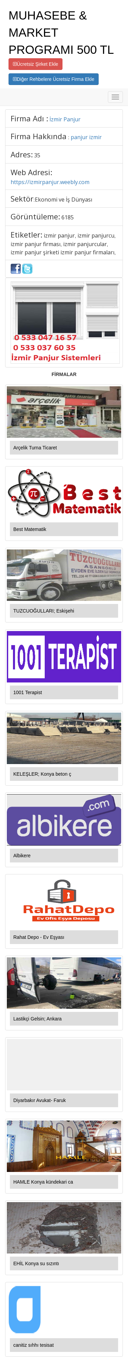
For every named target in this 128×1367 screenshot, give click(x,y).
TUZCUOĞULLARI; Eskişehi (43, 611)
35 (37, 155)
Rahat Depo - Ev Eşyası (38, 937)
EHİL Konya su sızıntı (36, 1263)
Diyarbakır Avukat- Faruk (39, 1100)
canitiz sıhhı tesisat (33, 1345)
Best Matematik (29, 529)
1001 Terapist (27, 692)
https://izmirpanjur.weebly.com (50, 182)
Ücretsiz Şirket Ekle (35, 64)
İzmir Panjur (65, 119)
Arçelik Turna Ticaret (35, 447)
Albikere (22, 855)
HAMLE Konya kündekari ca (43, 1182)
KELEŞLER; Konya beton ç (42, 774)
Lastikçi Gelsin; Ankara (37, 1018)
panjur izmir (86, 137)
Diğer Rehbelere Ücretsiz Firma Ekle (53, 79)
